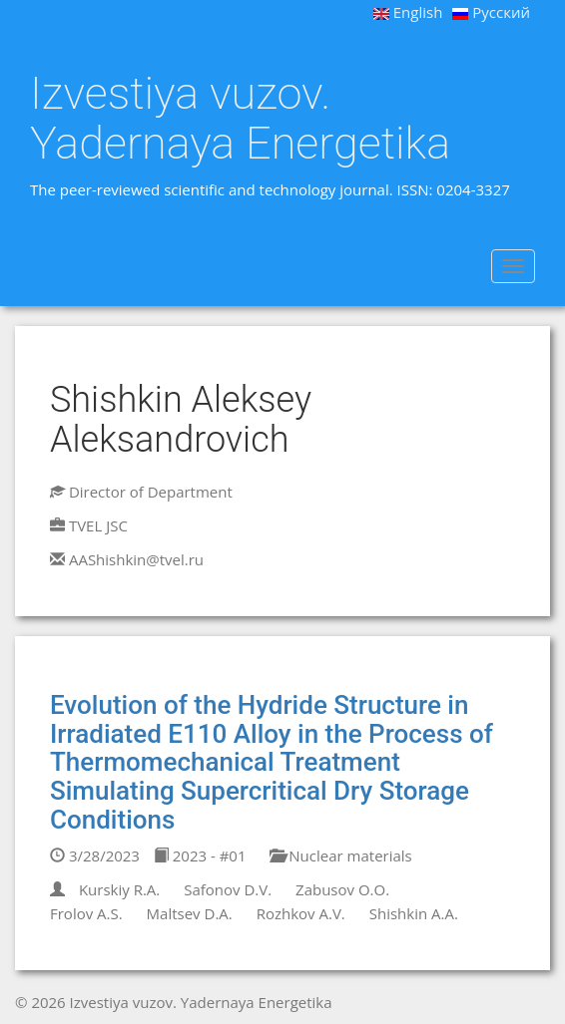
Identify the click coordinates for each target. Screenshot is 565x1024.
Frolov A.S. (86, 913)
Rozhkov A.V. (301, 913)
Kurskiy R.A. (119, 889)
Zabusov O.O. (342, 889)
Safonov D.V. (228, 889)
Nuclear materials (340, 855)
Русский (491, 12)
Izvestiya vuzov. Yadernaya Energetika (240, 118)
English (408, 12)
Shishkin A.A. (413, 913)
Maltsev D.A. (190, 913)
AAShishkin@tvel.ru (136, 559)
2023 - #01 (200, 855)
